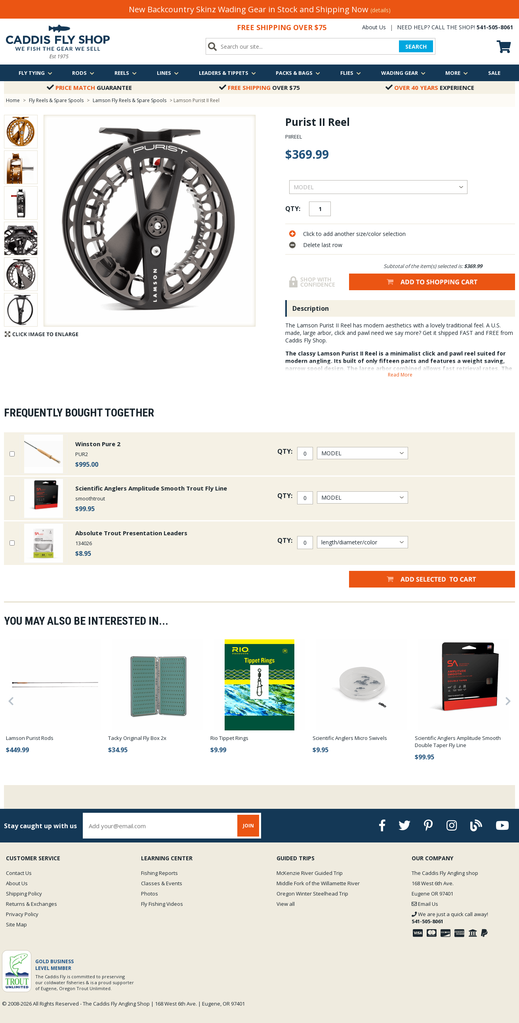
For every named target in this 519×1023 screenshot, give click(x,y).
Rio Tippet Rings (229, 738)
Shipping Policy (24, 893)
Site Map (16, 924)
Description (310, 308)
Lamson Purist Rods (29, 738)
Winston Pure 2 (97, 444)
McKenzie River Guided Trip (310, 873)
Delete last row (322, 245)
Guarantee (89, 87)
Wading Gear (403, 72)
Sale (494, 72)
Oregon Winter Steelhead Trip (312, 893)
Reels (125, 72)
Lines (168, 72)
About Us (374, 27)
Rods (83, 72)
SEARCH (416, 46)
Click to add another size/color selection (354, 234)
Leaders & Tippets (227, 72)
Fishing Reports (159, 873)
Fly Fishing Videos (162, 903)
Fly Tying (35, 72)
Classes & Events (161, 883)
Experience (429, 87)
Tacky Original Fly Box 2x (137, 738)
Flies (350, 72)
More (456, 72)
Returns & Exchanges (31, 903)
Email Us (425, 903)
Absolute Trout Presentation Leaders (131, 533)
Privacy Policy (22, 914)
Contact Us (19, 873)
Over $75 (259, 87)
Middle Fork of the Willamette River (318, 883)
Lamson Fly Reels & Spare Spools (129, 100)
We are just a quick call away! (450, 918)
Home (13, 100)
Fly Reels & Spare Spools (56, 100)
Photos (149, 893)
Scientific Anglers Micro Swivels (350, 738)
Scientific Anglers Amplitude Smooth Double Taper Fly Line (458, 741)
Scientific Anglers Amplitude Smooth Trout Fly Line (151, 488)
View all (286, 903)
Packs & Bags (298, 72)
